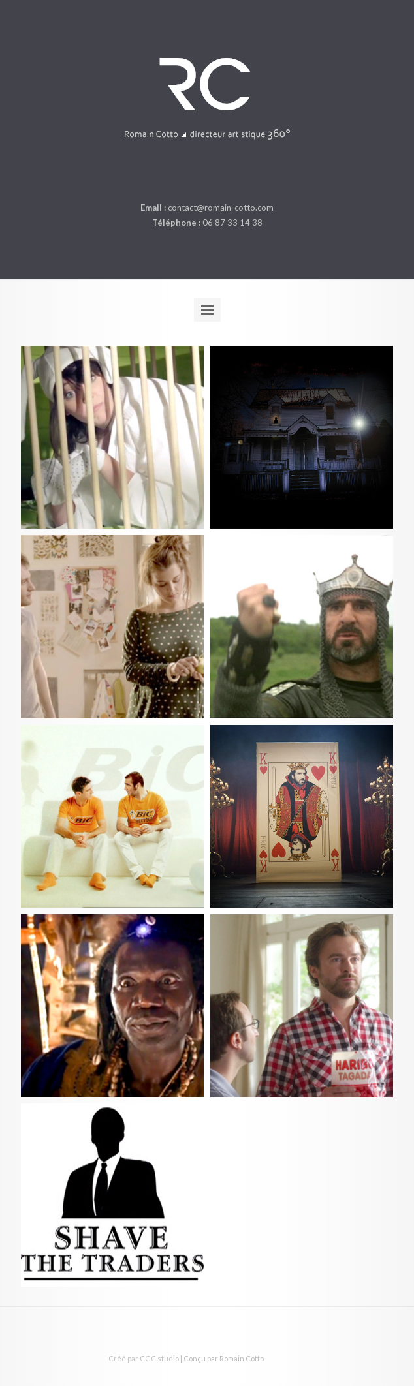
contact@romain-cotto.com (221, 207)
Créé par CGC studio (143, 1358)
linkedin (206, 177)
